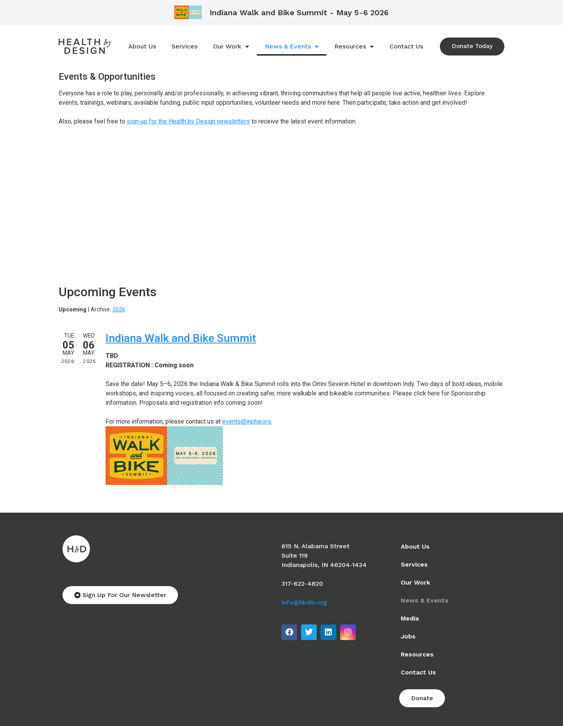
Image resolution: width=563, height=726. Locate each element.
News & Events (291, 46)
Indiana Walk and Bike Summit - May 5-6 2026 (299, 12)
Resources (353, 46)
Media (410, 618)
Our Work (231, 46)
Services (184, 46)
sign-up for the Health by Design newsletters (188, 121)
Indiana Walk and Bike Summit (181, 338)
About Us (142, 46)
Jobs (408, 636)
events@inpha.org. (247, 421)
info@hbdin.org (304, 602)
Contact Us (406, 46)
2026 (119, 309)
